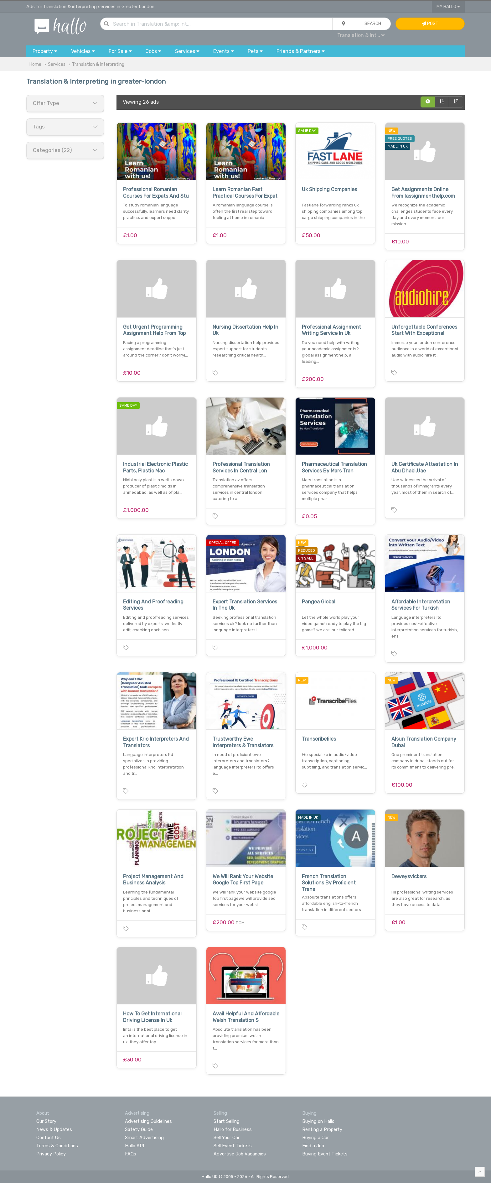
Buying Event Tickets (325, 1154)
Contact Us (48, 1137)
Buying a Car (315, 1137)
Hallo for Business (233, 1129)
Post (430, 23)
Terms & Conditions (57, 1146)
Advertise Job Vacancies (240, 1154)
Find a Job (313, 1146)
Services (56, 64)
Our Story (46, 1121)
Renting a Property (322, 1129)
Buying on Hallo (318, 1121)
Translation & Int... (361, 35)
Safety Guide (139, 1129)
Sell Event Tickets (233, 1146)
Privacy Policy (51, 1154)
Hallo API (134, 1146)
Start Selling (227, 1121)
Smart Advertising (144, 1137)
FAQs (130, 1154)
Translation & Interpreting (98, 64)
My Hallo (448, 6)
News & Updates (54, 1129)
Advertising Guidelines (148, 1121)
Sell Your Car (227, 1137)
